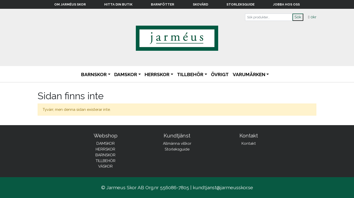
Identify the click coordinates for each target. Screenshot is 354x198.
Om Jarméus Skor (70, 4)
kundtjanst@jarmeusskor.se (223, 187)
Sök (297, 17)
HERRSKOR (157, 74)
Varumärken (249, 74)
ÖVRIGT (220, 74)
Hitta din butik (118, 4)
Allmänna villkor (177, 143)
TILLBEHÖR (190, 74)
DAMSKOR (125, 74)
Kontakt (249, 143)
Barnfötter (162, 4)
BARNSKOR (94, 74)
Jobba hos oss (286, 4)
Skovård (200, 4)
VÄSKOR (105, 166)
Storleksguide (240, 4)
